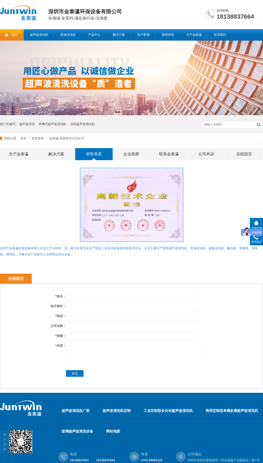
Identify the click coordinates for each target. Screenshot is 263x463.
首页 (14, 34)
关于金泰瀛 (194, 34)
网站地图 (113, 431)
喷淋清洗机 (68, 34)
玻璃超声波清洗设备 (77, 431)
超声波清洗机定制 (117, 411)
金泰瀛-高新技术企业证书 (66, 138)
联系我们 (220, 34)
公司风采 (206, 154)
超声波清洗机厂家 (76, 411)
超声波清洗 (27, 124)
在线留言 (244, 154)
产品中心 (94, 34)
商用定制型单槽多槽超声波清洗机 (232, 411)
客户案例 (143, 34)
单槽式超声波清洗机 (52, 124)
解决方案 (119, 34)
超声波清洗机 (39, 34)
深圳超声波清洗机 (82, 124)
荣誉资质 (38, 138)
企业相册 (131, 154)
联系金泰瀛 (169, 154)
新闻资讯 (168, 34)
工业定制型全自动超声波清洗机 (168, 411)
